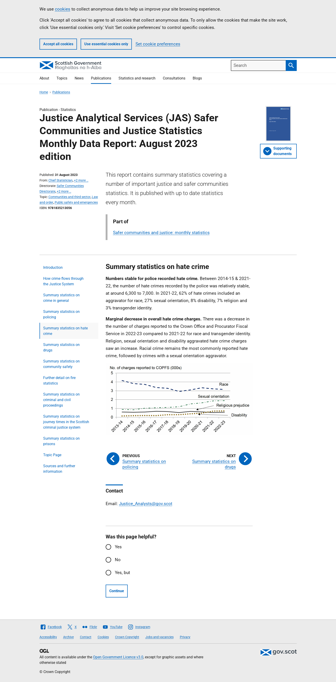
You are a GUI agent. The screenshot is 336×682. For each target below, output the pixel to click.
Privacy (185, 637)
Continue (116, 591)
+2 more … (81, 180)
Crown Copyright (127, 637)
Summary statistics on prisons (61, 441)
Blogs (197, 78)
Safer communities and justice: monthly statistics (161, 232)
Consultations (174, 78)
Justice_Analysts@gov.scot (145, 503)
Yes (118, 546)
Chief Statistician (60, 180)
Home (44, 92)
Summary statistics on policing (61, 314)
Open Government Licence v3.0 (118, 657)
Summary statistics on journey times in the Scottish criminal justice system (66, 422)
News (79, 78)
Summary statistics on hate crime (65, 331)
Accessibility (48, 637)
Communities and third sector (69, 197)
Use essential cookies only (106, 44)
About (44, 78)
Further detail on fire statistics (59, 380)
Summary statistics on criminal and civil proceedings (61, 400)
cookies (62, 9)
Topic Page (52, 455)
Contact (85, 637)
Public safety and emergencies (76, 202)
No (118, 559)
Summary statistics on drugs (61, 347)
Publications (101, 78)
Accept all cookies (58, 44)
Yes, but (122, 572)
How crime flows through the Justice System (63, 281)
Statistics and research (137, 78)
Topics (61, 78)
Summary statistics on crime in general (61, 298)
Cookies (103, 637)
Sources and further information (59, 469)
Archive (68, 637)
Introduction (53, 267)
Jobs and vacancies (159, 637)
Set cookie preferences (158, 44)
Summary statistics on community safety (61, 364)
